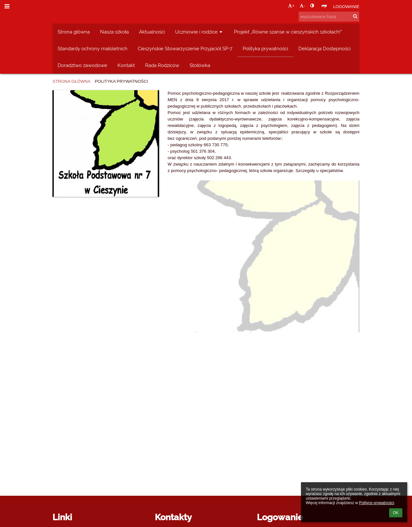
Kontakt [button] (126, 65)
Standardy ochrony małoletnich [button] (92, 48)
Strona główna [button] (74, 31)
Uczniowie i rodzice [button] (199, 31)
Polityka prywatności (121, 81)
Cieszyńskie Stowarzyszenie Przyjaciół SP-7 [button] (185, 48)
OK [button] (395, 513)
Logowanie (346, 6)
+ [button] (291, 5)
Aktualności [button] (152, 31)
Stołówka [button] (200, 65)
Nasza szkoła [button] (114, 31)
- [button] (302, 5)
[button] (324, 6)
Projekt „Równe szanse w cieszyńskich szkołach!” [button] (288, 31)
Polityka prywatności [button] (265, 48)
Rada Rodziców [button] (162, 65)
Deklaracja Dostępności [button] (324, 48)
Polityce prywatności (376, 503)
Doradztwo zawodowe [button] (82, 65)
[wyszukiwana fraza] (329, 16)
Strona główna (71, 81)
